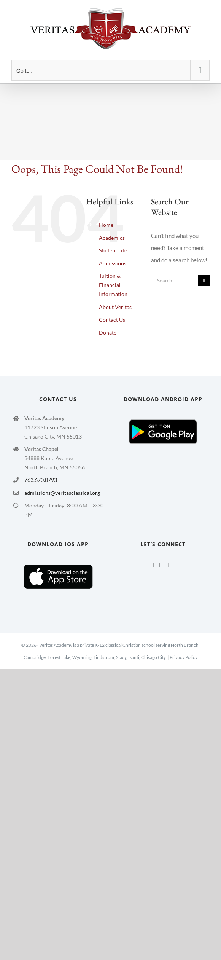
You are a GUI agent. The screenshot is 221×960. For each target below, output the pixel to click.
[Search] (204, 280)
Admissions (112, 263)
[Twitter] (160, 565)
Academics (112, 237)
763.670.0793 (40, 480)
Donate (107, 332)
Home (106, 225)
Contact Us (112, 319)
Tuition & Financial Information (113, 285)
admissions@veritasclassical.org (62, 493)
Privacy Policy (183, 657)
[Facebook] (153, 565)
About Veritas (115, 307)
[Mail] (168, 565)
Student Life (113, 250)
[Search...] (174, 280)
